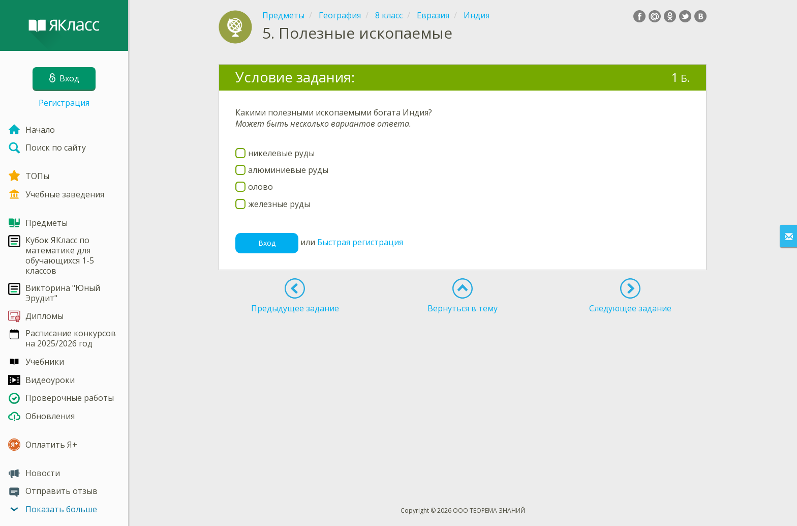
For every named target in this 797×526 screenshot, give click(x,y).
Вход (266, 243)
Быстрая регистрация (360, 242)
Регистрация (64, 103)
